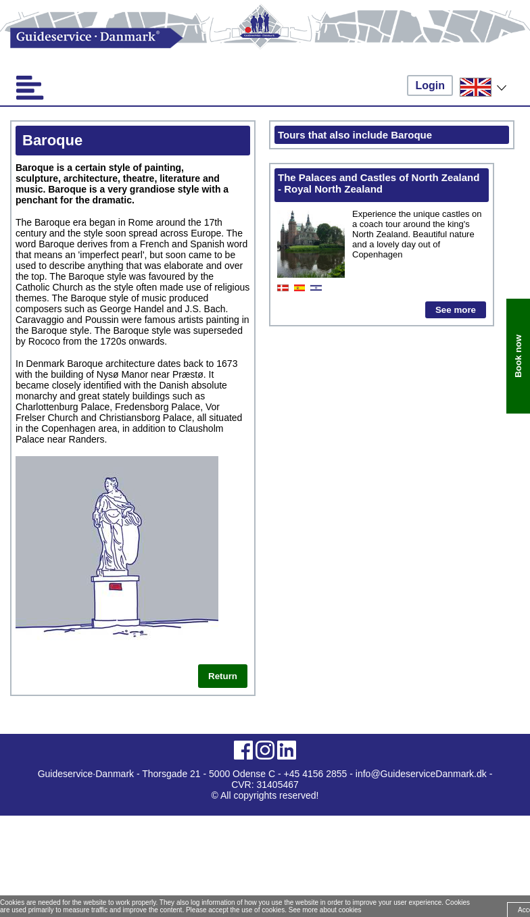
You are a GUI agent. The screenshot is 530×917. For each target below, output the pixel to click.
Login (430, 85)
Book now (518, 356)
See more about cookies (325, 910)
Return (222, 676)
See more (455, 310)
